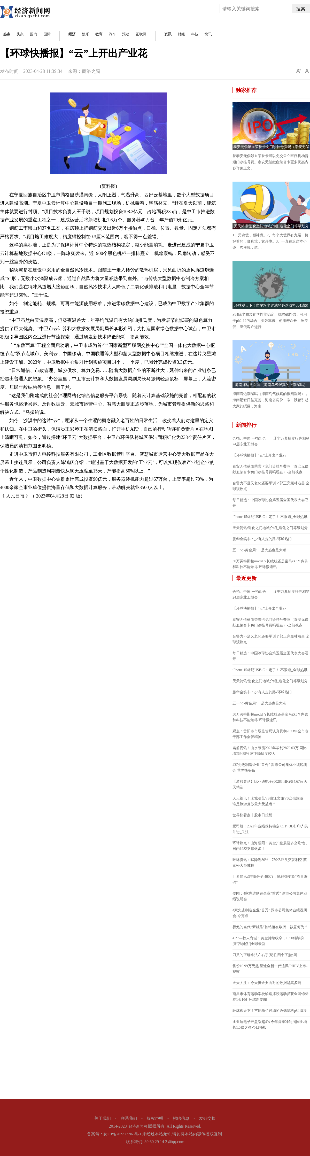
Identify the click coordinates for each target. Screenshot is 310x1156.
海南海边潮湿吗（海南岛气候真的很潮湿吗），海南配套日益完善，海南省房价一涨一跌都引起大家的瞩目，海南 (270, 400)
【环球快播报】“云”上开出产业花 (259, 455)
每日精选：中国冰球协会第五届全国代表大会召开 (270, 503)
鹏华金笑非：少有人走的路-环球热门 (262, 539)
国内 (33, 34)
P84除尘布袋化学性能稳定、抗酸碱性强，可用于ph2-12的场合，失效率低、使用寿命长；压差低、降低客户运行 (270, 321)
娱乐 (85, 34)
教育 (99, 34)
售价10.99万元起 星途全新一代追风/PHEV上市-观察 (270, 969)
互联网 (141, 34)
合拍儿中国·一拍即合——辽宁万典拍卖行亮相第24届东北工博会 (271, 441)
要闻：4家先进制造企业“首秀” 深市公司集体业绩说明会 (270, 896)
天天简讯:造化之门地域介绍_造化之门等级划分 (271, 226)
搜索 (300, 8)
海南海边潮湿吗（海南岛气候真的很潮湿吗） (271, 385)
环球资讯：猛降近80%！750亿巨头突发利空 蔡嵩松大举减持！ (270, 862)
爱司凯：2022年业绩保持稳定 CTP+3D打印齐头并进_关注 (270, 829)
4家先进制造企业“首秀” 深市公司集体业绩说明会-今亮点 (270, 913)
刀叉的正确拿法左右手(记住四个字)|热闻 (265, 955)
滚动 (125, 34)
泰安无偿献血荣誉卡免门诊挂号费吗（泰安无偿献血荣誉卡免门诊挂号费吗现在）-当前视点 (270, 469)
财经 (181, 34)
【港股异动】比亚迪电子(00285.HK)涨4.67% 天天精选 (270, 784)
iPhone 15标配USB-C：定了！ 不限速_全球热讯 (270, 517)
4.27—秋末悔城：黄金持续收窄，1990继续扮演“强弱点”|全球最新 (268, 941)
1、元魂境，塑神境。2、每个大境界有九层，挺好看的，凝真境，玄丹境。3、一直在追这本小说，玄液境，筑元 (270, 241)
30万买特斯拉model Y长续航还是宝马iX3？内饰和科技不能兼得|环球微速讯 (270, 564)
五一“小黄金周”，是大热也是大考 (259, 550)
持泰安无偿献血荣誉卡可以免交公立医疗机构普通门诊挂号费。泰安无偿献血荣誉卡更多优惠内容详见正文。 (270, 162)
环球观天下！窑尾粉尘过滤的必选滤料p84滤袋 (271, 305)
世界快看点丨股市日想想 (252, 815)
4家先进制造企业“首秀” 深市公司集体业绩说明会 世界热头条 (270, 767)
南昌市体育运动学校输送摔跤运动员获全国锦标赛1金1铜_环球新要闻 (270, 997)
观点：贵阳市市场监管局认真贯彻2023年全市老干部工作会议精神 (270, 734)
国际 (47, 34)
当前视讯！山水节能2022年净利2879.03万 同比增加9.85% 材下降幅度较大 (270, 751)
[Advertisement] (271, 1065)
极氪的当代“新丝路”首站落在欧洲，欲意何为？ (270, 927)
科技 (194, 34)
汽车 (112, 34)
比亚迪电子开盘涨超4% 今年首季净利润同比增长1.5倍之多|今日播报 (270, 1024)
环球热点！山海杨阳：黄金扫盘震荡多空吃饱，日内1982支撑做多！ (270, 846)
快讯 (208, 34)
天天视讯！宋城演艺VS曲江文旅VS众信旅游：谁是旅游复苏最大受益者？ (270, 801)
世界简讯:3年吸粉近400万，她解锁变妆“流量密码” (270, 879)
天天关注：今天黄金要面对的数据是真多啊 (267, 983)
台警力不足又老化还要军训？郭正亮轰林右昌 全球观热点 (271, 486)
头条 (20, 34)
